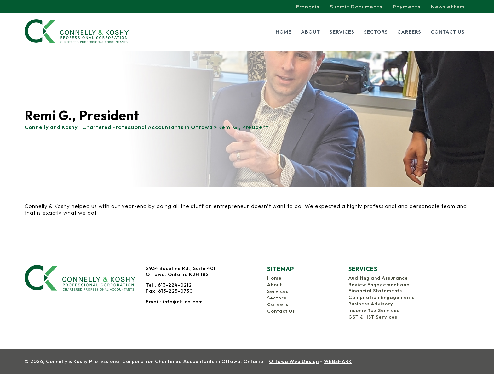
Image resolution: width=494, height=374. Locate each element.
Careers (409, 32)
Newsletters (448, 6)
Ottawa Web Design (294, 361)
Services (342, 32)
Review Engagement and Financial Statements (379, 287)
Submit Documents (356, 6)
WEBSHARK (338, 361)
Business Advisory (370, 304)
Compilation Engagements (381, 297)
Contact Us (448, 32)
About (310, 32)
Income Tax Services (373, 310)
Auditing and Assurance (378, 278)
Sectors (376, 32)
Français (307, 6)
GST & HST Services (372, 317)
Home (283, 32)
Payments (406, 6)
